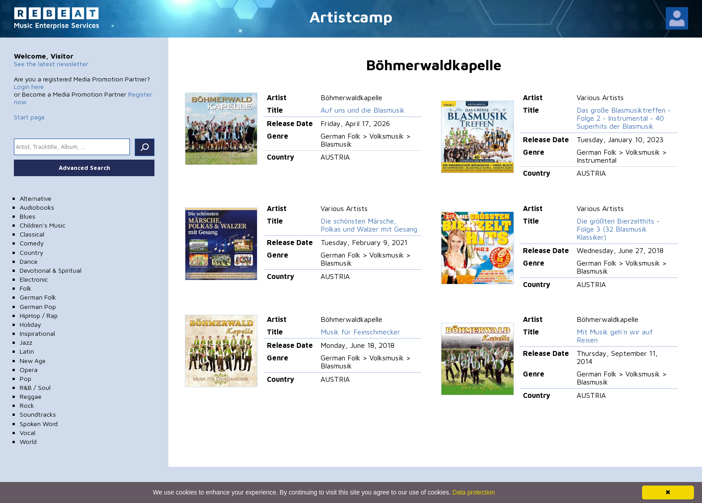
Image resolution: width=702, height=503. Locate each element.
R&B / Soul (35, 387)
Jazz (26, 342)
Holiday (30, 324)
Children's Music (42, 225)
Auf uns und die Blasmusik (363, 110)
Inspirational (37, 333)
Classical (32, 234)
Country (31, 252)
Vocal (27, 432)
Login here (29, 86)
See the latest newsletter (51, 64)
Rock (27, 405)
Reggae (31, 396)
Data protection (474, 492)
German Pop (38, 306)
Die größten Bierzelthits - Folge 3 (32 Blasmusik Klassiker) (618, 229)
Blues (27, 216)
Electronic (34, 279)
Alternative (35, 198)
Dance (29, 261)
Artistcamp (351, 16)
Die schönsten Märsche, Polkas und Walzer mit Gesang (369, 225)
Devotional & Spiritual (50, 270)
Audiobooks (37, 207)
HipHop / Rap (39, 315)
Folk (25, 288)
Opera (29, 369)
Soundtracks (38, 414)
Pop (25, 378)
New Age (33, 360)
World (28, 441)
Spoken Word (39, 423)
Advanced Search (84, 167)
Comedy (32, 243)
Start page (29, 117)
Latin (27, 351)
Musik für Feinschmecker (360, 332)
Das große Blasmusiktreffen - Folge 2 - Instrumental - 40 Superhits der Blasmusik (624, 118)
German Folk (38, 297)
